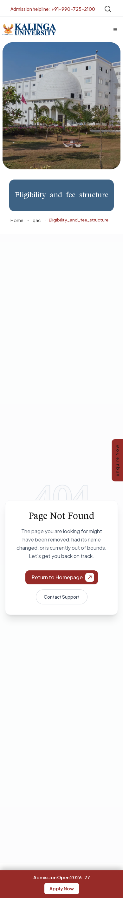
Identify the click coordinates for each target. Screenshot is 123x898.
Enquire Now (117, 460)
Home (16, 220)
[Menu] (115, 29)
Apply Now (61, 888)
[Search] (108, 9)
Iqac (36, 220)
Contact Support (62, 597)
